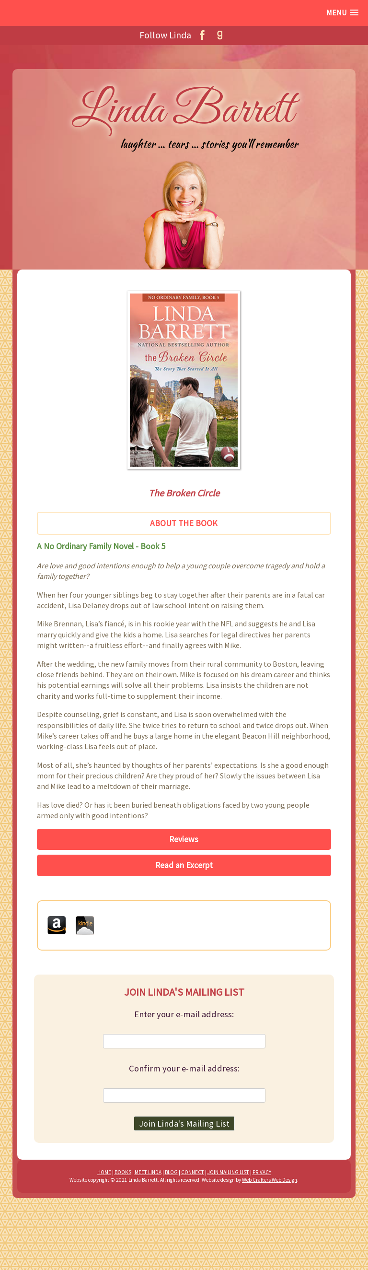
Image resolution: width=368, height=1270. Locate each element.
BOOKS (123, 1172)
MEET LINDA (148, 1172)
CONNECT (192, 1172)
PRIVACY (262, 1172)
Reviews (183, 839)
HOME (104, 1172)
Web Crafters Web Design (269, 1179)
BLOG (171, 1172)
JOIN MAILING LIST (228, 1172)
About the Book (184, 523)
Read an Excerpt (184, 865)
